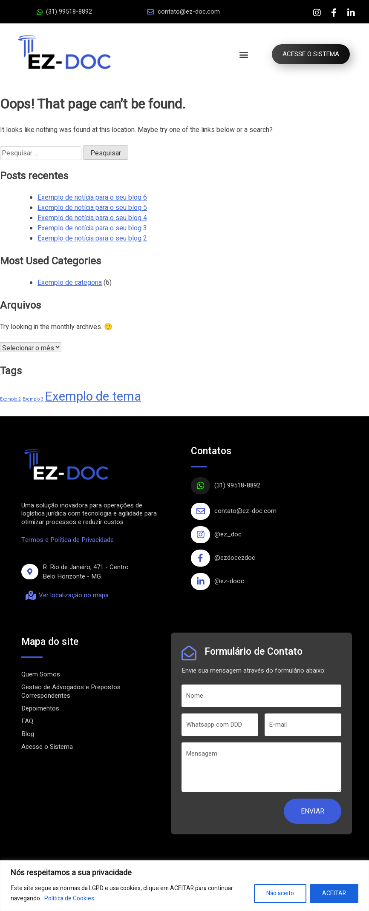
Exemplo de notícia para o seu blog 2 (92, 238)
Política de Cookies (69, 898)
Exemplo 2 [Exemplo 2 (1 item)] (10, 399)
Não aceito (280, 893)
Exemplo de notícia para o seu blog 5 (92, 208)
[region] (184, 885)
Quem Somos (40, 674)
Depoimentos (40, 708)
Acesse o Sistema (47, 746)
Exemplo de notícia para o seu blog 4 (92, 218)
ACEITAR (334, 893)
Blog (27, 734)
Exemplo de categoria (69, 283)
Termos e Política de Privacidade (67, 539)
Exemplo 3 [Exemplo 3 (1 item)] (33, 399)
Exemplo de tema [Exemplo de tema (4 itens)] (93, 396)
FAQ (27, 721)
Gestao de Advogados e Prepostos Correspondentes (71, 691)
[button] (242, 54)
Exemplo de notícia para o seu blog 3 (92, 228)
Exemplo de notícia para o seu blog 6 (92, 197)
